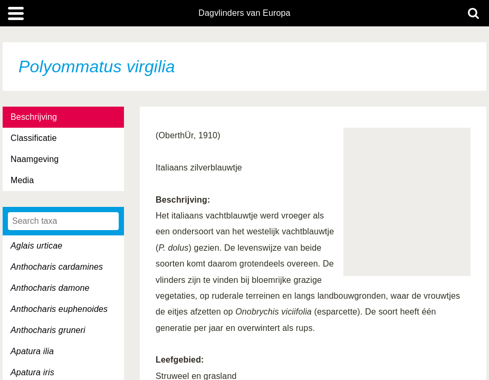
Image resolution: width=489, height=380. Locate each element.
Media (22, 180)
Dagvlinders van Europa (244, 13)
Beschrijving (34, 116)
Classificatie (33, 138)
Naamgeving (35, 159)
